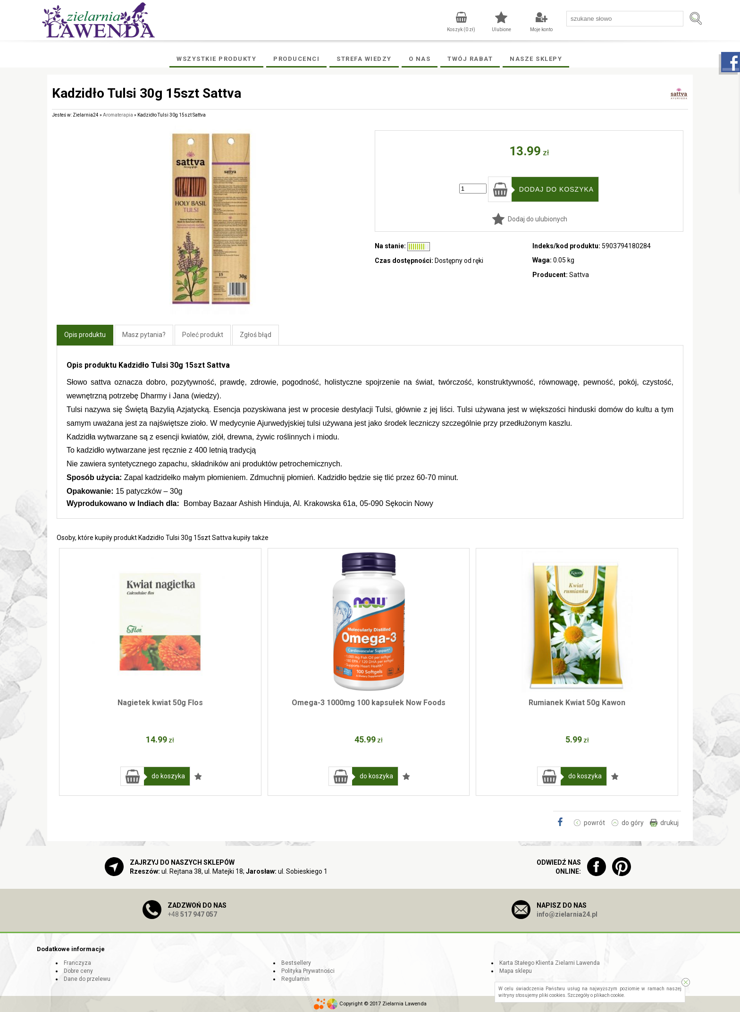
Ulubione (501, 29)
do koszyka (168, 776)
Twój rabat (470, 58)
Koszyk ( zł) (461, 29)
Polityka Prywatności (308, 971)
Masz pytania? (144, 334)
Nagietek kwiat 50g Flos (160, 702)
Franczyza (77, 963)
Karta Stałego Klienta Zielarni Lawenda (549, 963)
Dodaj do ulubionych (537, 219)
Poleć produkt (202, 334)
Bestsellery (296, 963)
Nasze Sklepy (536, 58)
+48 (192, 914)
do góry (633, 822)
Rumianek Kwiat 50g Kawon (577, 702)
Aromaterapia (118, 115)
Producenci (296, 58)
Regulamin (295, 979)
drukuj (669, 822)
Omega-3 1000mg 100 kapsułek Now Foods (369, 702)
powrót (594, 822)
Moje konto (541, 29)
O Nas (420, 58)
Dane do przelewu (87, 979)
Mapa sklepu (515, 971)
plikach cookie (609, 995)
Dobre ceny (78, 971)
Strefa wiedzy (364, 58)
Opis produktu (85, 334)
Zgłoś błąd (255, 334)
